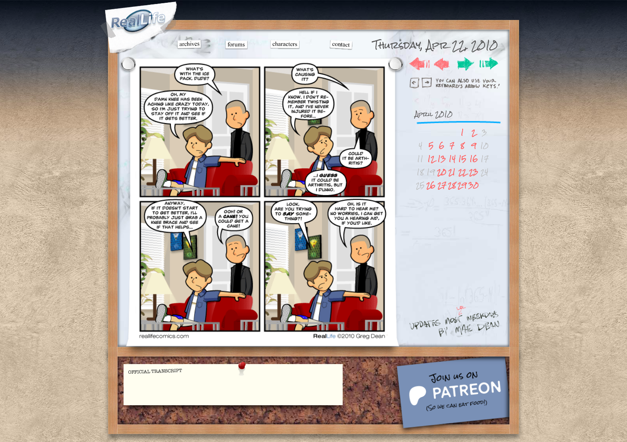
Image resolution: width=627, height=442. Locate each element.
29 (462, 185)
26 (430, 185)
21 (451, 172)
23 (473, 172)
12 (431, 158)
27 (441, 185)
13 (441, 158)
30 (473, 185)
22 (462, 172)
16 (473, 158)
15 (462, 158)
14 (452, 158)
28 (452, 185)
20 (441, 172)
